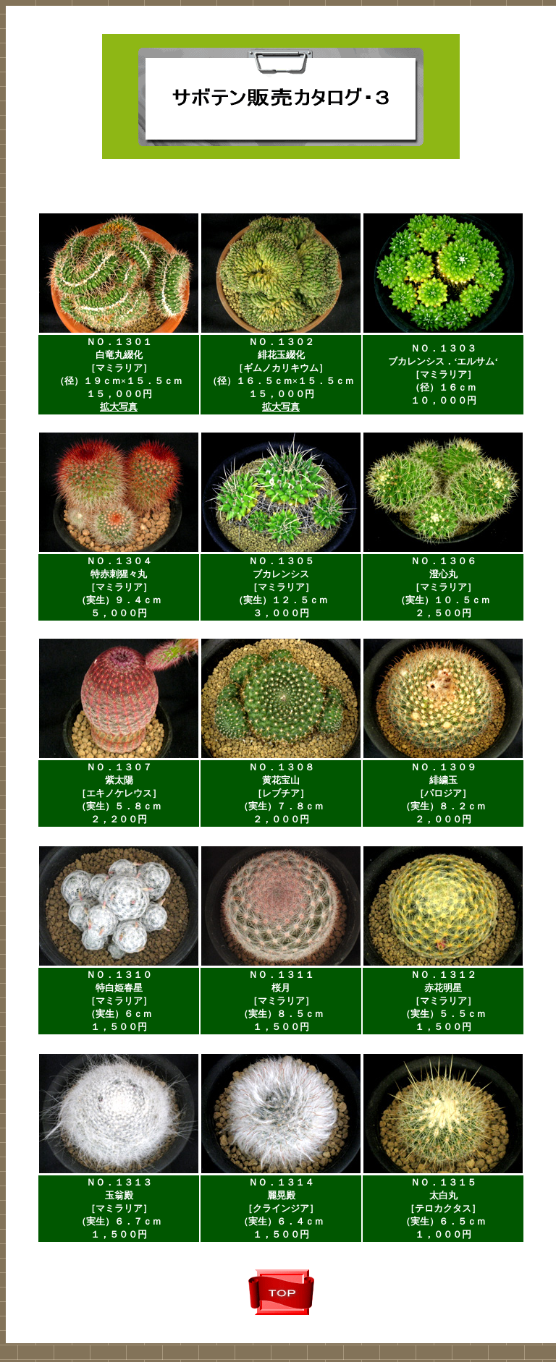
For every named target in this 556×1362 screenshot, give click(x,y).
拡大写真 (119, 406)
